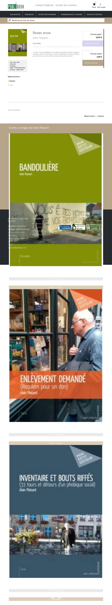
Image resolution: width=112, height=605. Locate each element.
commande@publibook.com (17, 248)
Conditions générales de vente (42, 236)
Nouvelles (37, 43)
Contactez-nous (40, 227)
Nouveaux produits (41, 224)
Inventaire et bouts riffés (20, 581)
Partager (10, 85)
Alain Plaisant (40, 38)
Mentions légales (40, 231)
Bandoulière (14, 269)
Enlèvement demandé (19, 425)
